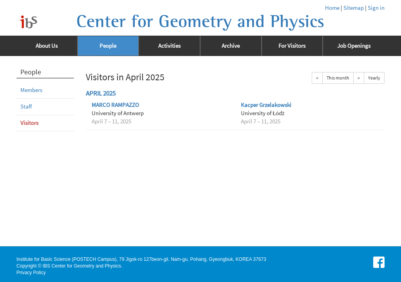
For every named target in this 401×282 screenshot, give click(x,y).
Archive (231, 45)
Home (332, 7)
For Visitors (291, 45)
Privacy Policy (31, 272)
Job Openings (353, 45)
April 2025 (101, 93)
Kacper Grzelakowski (266, 104)
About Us (47, 45)
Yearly (374, 78)
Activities (169, 45)
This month (338, 78)
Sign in (376, 7)
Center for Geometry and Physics (200, 21)
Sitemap (353, 7)
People (107, 45)
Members (31, 90)
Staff (26, 106)
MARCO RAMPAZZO (115, 104)
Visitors (29, 123)
